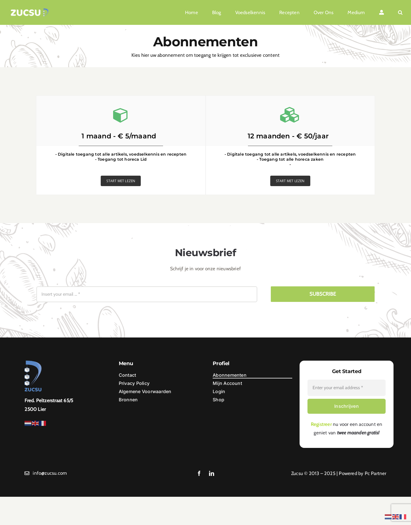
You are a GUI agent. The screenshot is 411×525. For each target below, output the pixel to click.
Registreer (321, 424)
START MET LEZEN (120, 180)
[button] (400, 12)
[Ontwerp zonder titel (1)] (29, 10)
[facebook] (199, 473)
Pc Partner (375, 473)
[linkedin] (211, 473)
